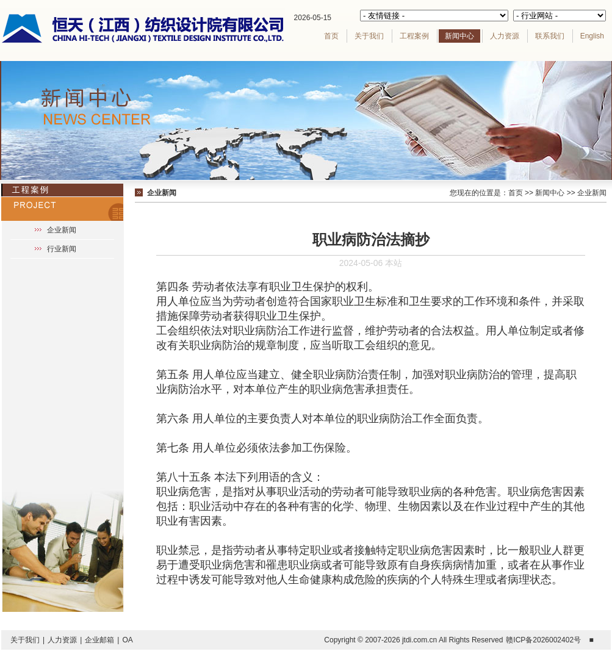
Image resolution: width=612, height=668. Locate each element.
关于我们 (369, 36)
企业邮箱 (99, 640)
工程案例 (414, 36)
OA (127, 640)
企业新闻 (61, 230)
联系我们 (549, 36)
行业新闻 (61, 249)
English (592, 36)
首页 (331, 36)
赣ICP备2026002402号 (543, 640)
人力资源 (504, 36)
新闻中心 (459, 36)
